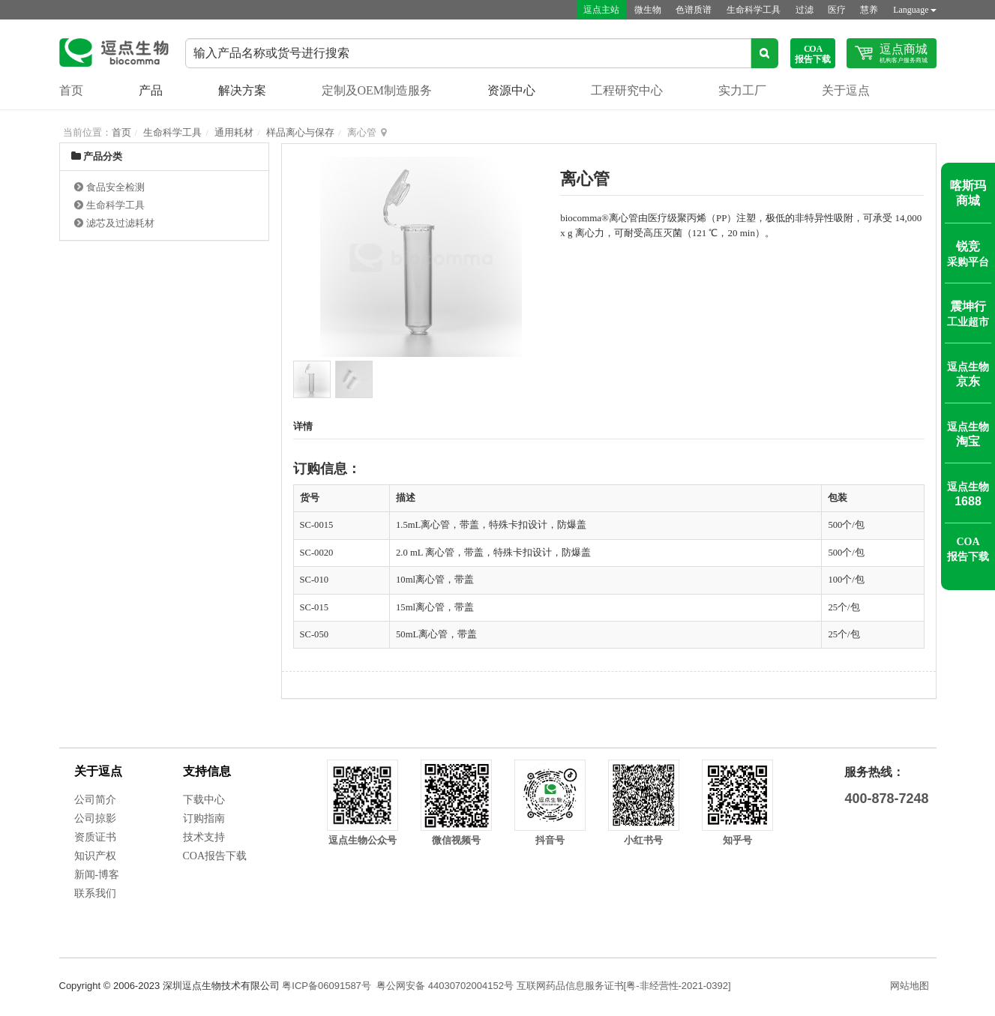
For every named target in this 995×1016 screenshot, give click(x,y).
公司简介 (95, 799)
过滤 (803, 9)
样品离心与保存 (300, 132)
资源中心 (511, 90)
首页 (71, 90)
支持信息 (207, 771)
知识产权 (95, 856)
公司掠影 (95, 818)
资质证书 (95, 837)
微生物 (645, 9)
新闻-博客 (97, 874)
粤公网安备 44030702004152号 (445, 985)
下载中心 (204, 799)
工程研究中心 (627, 90)
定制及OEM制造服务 (377, 90)
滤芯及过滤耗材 (120, 223)
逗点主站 (599, 9)
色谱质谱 (692, 9)
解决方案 (242, 90)
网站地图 (909, 985)
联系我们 (95, 893)
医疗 (836, 9)
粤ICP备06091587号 (326, 985)
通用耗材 (233, 132)
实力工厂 (742, 90)
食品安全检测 (115, 187)
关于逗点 (846, 90)
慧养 (869, 9)
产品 (151, 90)
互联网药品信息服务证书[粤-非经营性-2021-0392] (624, 985)
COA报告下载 (215, 856)
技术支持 (204, 837)
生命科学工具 (752, 9)
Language (914, 9)
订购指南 (204, 818)
